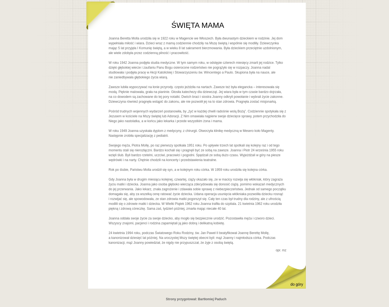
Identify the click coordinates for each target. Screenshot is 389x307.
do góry (296, 284)
